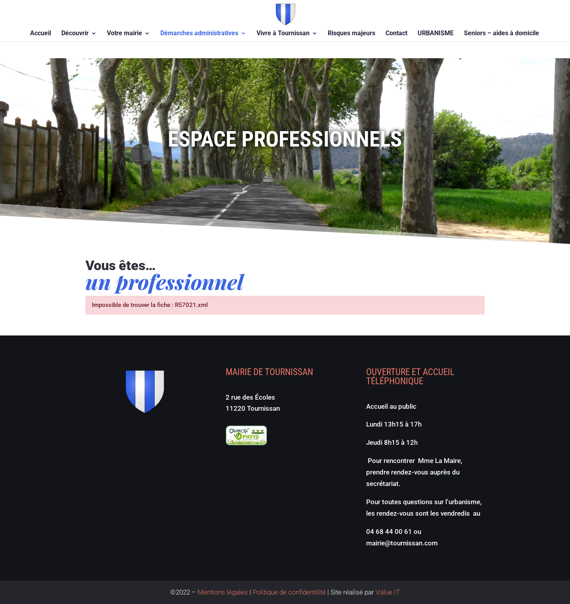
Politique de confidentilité (289, 592)
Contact (396, 33)
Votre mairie (124, 33)
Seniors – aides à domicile (501, 33)
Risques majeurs (351, 33)
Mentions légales (223, 592)
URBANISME (436, 33)
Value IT (387, 592)
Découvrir (75, 33)
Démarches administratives (199, 33)
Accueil (40, 33)
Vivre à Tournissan (283, 33)
